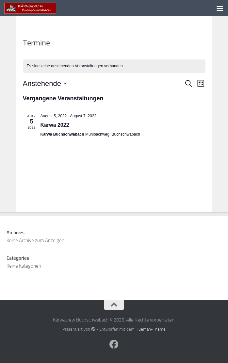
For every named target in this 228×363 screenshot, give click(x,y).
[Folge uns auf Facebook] (114, 344)
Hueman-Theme (151, 329)
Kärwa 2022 (55, 125)
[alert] (114, 66)
